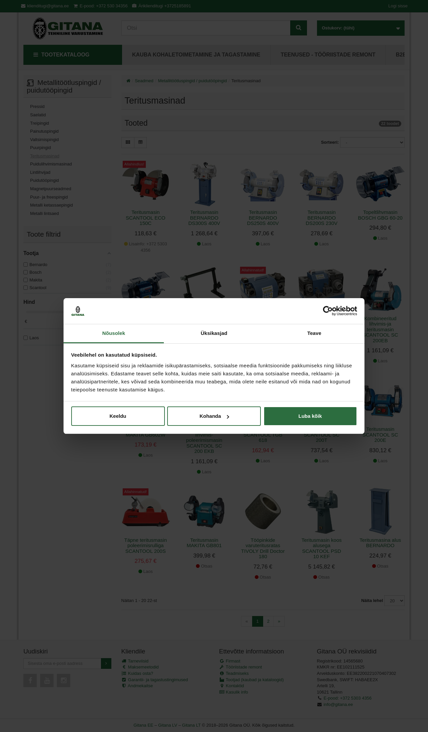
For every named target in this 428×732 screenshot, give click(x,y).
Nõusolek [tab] (113, 333)
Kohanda (214, 416)
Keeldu (117, 416)
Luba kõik (310, 416)
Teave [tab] (314, 333)
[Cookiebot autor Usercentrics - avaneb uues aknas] (328, 311)
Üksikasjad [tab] (214, 333)
